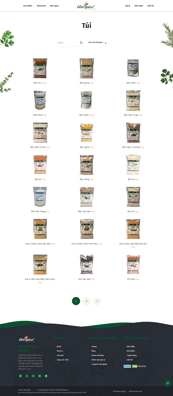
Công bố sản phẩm (99, 364)
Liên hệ (130, 360)
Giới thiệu (131, 346)
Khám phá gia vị (98, 360)
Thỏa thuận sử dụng (119, 391)
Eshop (94, 346)
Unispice (34, 390)
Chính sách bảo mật (135, 391)
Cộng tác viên (62, 360)
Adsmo (70, 390)
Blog (93, 351)
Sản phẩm (131, 351)
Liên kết (60, 355)
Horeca (60, 351)
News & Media (98, 355)
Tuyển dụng (132, 355)
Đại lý (59, 346)
